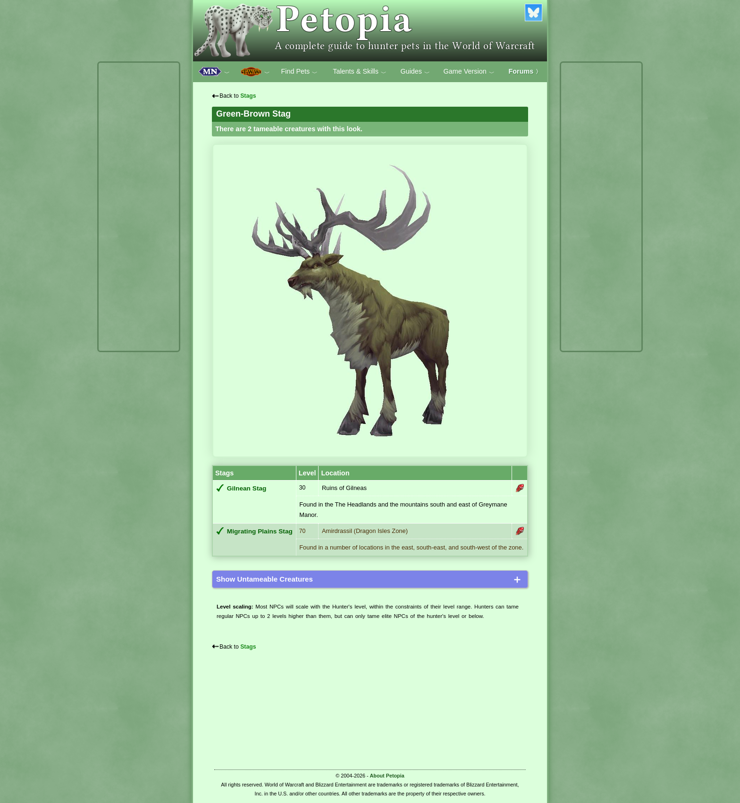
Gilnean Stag (247, 488)
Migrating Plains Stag (260, 531)
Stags (248, 96)
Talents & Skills (360, 72)
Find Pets (299, 72)
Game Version (469, 72)
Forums (525, 71)
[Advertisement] (139, 206)
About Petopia (387, 775)
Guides (415, 72)
